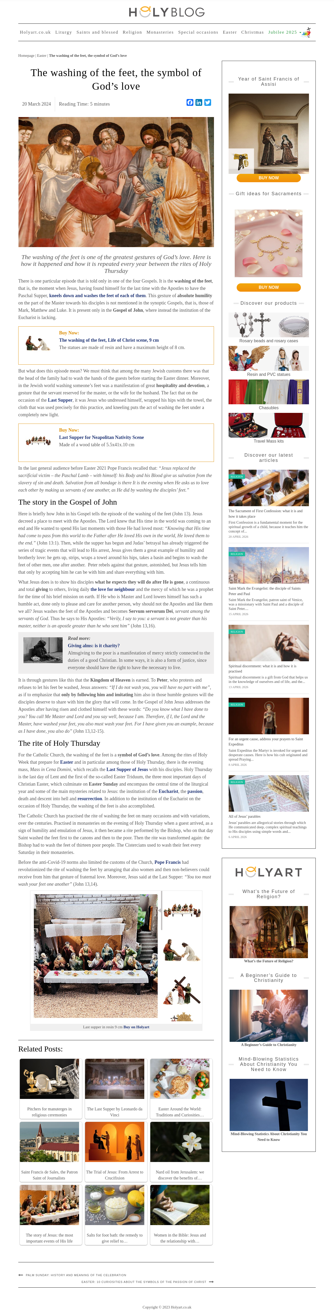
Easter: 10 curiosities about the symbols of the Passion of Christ (143, 1281)
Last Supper (60, 400)
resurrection (89, 798)
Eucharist (168, 791)
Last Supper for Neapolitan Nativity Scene (101, 437)
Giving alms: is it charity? (94, 645)
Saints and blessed (97, 32)
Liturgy (63, 32)
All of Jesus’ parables (244, 816)
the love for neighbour (113, 589)
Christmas (252, 32)
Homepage (26, 55)
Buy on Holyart (136, 1027)
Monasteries (160, 32)
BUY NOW (269, 178)
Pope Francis (167, 862)
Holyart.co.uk (35, 32)
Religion (132, 32)
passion (194, 791)
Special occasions (198, 32)
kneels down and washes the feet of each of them (97, 295)
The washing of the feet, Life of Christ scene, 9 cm (109, 340)
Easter (230, 32)
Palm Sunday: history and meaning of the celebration (76, 1275)
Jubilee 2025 (284, 32)
